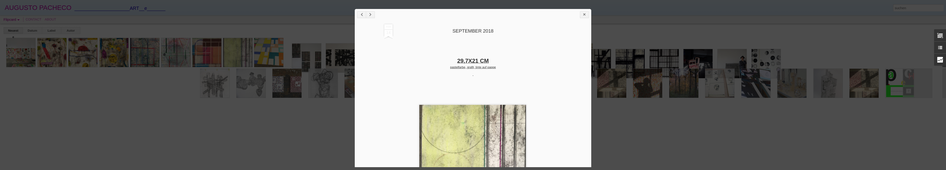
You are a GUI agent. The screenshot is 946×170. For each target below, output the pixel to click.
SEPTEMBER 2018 (472, 31)
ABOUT (50, 19)
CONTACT (33, 19)
